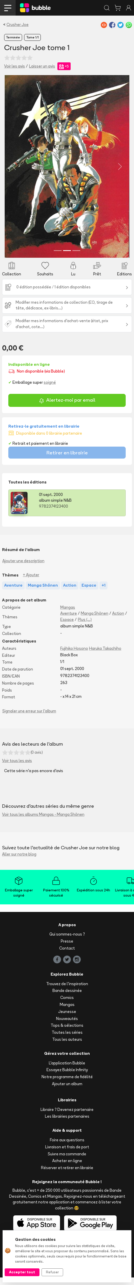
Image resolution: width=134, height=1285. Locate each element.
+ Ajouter (31, 582)
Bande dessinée (67, 998)
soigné (50, 389)
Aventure (68, 620)
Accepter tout (22, 1272)
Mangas (67, 614)
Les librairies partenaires (67, 1124)
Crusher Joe (17, 24)
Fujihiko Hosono (74, 655)
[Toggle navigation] (8, 7)
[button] (12, 170)
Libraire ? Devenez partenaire (67, 1117)
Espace (67, 627)
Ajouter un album (67, 1091)
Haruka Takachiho (105, 655)
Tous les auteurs (67, 1046)
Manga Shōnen (94, 620)
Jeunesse (67, 1019)
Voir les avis (14, 66)
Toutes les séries (67, 1039)
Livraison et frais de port (67, 1154)
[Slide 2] (67, 258)
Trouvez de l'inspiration (67, 991)
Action (118, 620)
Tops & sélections (67, 1033)
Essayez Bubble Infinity (67, 1077)
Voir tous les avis (17, 768)
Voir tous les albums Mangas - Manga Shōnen (43, 821)
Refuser (52, 1272)
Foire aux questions (67, 1147)
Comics (67, 1005)
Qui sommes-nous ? (67, 941)
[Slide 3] (76, 258)
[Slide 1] (58, 258)
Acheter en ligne (67, 1168)
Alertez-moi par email (67, 408)
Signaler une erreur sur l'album (29, 718)
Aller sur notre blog (19, 861)
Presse (67, 948)
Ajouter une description (23, 568)
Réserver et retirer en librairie (67, 1175)
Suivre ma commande (67, 1161)
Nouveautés (67, 1026)
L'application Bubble (67, 1070)
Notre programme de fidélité (67, 1084)
